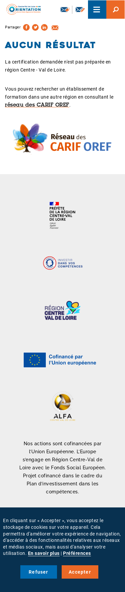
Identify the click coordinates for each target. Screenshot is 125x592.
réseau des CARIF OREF (37, 105)
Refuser (38, 572)
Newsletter (65, 9)
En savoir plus (44, 553)
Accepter (80, 572)
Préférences (77, 553)
